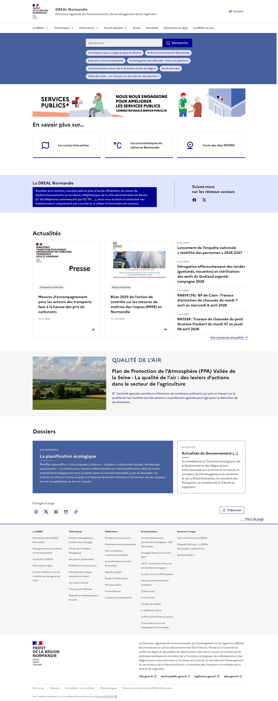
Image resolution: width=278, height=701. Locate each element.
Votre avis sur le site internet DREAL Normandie (147, 688)
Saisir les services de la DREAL (192, 538)
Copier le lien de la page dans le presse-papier (75, 511)
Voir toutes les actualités (227, 337)
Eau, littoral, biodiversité (81, 559)
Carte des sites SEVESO (219, 145)
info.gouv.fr (146, 676)
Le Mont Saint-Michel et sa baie (157, 616)
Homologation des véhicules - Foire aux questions (158, 61)
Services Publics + (186, 555)
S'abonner (232, 510)
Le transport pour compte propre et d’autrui (114, 53)
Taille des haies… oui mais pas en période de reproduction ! (123, 76)
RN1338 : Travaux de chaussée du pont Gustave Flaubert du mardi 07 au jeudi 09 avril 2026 (210, 324)
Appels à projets (113, 572)
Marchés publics (113, 584)
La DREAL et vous (203, 28)
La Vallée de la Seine (151, 610)
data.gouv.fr (231, 676)
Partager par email (66, 511)
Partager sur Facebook (36, 511)
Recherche (180, 42)
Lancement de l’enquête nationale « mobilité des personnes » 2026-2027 (209, 250)
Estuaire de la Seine (151, 604)
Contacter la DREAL (43, 559)
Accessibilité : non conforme (79, 688)
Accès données (171, 68)
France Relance (113, 591)
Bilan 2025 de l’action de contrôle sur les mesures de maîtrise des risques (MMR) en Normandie (136, 304)
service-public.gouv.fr (174, 676)
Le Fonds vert (148, 597)
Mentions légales (108, 688)
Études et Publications (116, 578)
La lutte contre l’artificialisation (157, 574)
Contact (238, 11)
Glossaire (54, 688)
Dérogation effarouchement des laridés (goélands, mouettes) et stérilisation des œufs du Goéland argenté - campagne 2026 (211, 274)
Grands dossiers (113, 28)
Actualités (152, 28)
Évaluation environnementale (105, 61)
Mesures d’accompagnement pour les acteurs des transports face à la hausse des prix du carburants (65, 304)
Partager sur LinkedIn (56, 511)
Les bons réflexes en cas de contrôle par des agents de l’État (46, 576)
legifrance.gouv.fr (205, 676)
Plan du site (38, 688)
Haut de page (254, 519)
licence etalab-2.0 (105, 696)
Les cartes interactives (73, 145)
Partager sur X (46, 511)
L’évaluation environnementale (120, 544)
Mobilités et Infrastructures (83, 565)
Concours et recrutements (118, 597)
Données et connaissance (118, 538)
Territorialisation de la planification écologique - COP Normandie (157, 542)
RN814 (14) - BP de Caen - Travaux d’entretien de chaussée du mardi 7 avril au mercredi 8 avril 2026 (207, 300)
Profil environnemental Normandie (168, 53)
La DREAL (38, 28)
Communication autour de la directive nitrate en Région (122, 68)
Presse (136, 28)
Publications (86, 28)
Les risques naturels (78, 582)
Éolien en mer (148, 591)
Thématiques (62, 28)
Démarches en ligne (176, 28)
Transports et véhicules (80, 589)
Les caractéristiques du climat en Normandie (146, 145)
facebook (194, 199)
